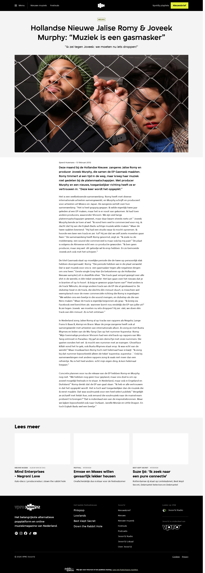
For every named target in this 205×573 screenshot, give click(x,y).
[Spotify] (16, 533)
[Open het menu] (19, 5)
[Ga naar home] (101, 5)
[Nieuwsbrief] (179, 5)
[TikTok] (30, 533)
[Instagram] (21, 533)
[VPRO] (171, 528)
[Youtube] (35, 533)
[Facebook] (25, 533)
